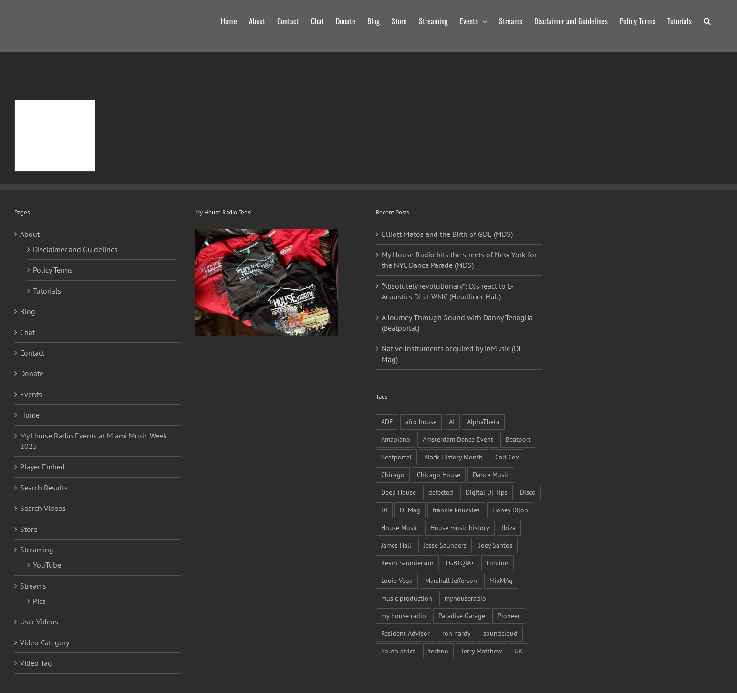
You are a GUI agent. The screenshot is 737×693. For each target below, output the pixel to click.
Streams (33, 586)
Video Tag (36, 663)
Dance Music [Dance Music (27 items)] (491, 474)
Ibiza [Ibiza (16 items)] (509, 527)
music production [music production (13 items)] (406, 597)
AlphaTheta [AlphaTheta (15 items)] (483, 421)
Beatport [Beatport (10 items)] (518, 439)
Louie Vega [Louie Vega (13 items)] (397, 580)
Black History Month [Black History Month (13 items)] (453, 456)
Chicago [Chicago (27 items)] (393, 474)
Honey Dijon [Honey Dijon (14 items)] (510, 509)
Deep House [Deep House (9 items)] (398, 492)
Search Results (44, 487)
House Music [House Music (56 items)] (399, 527)
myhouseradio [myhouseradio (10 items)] (465, 597)
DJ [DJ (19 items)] (384, 509)
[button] (707, 20)
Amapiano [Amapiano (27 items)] (395, 439)
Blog (27, 311)
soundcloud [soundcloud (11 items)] (500, 633)
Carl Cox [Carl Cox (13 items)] (507, 456)
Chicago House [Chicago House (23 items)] (438, 474)
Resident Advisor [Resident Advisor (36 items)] (405, 633)
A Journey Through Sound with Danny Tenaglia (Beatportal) (457, 323)
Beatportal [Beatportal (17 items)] (396, 456)
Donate (31, 373)
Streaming (36, 549)
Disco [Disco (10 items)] (528, 492)
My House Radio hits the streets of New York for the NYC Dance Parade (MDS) (459, 260)
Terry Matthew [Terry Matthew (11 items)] (481, 650)
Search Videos (43, 508)
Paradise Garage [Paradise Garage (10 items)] (461, 615)
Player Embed (42, 466)
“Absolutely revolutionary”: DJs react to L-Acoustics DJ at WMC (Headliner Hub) (448, 291)
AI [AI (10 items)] (452, 421)
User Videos (39, 621)
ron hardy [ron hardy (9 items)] (456, 633)
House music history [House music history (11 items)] (459, 527)
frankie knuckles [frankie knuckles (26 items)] (456, 509)
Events (31, 394)
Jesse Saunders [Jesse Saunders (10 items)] (445, 545)
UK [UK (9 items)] (518, 650)
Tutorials (47, 291)
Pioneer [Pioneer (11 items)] (509, 615)
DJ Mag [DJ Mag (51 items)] (410, 509)
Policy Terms (53, 270)
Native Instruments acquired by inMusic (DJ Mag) (451, 354)
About (30, 234)
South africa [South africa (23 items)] (398, 650)
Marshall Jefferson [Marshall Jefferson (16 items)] (451, 580)
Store (28, 529)
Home (30, 414)
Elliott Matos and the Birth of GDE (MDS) (447, 234)
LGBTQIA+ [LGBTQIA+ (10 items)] (460, 562)
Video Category (44, 642)
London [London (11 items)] (498, 562)
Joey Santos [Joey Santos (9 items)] (495, 545)
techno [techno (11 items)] (438, 650)
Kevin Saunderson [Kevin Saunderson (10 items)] (407, 562)
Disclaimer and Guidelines (75, 249)
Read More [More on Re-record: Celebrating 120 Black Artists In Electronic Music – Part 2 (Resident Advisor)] (40, 141)
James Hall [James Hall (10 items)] (396, 545)
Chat (27, 332)
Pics (39, 601)
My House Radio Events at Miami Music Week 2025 (93, 441)
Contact (32, 352)
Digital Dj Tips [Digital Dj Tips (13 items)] (487, 492)
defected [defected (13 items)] (440, 492)
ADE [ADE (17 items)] (387, 421)
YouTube (47, 565)
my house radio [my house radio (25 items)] (403, 615)
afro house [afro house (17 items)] (420, 421)
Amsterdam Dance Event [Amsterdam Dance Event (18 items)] (458, 439)
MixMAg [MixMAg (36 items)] (501, 580)
